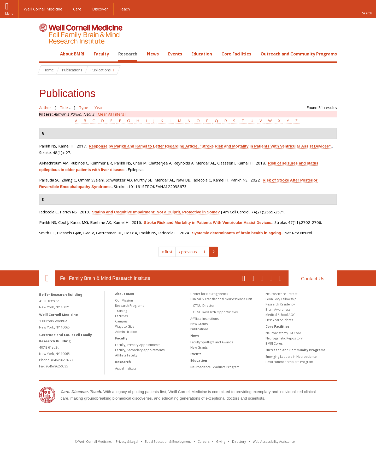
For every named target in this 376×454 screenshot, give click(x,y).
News (153, 54)
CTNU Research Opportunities (215, 312)
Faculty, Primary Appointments (137, 345)
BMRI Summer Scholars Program (289, 362)
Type (83, 107)
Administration (126, 332)
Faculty (101, 54)
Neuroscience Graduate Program (214, 367)
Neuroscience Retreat (281, 294)
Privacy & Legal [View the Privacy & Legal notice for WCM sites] (127, 441)
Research (127, 54)
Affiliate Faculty (126, 355)
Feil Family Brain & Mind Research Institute (105, 278)
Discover (100, 9)
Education (201, 54)
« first (167, 251)
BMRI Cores (274, 343)
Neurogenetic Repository (284, 338)
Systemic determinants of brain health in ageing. (237, 233)
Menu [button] (9, 13)
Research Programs (129, 305)
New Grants (199, 324)
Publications (199, 329)
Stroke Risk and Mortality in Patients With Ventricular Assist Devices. (208, 222)
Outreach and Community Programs (299, 54)
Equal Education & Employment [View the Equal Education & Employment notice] (168, 441)
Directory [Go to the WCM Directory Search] (239, 441)
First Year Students (279, 320)
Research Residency (280, 304)
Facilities (121, 316)
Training (121, 311)
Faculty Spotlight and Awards (211, 342)
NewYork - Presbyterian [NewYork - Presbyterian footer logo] (231, 422)
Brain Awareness (278, 309)
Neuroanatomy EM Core (283, 333)
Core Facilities (236, 54)
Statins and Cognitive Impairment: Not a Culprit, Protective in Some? (156, 212)
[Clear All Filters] (111, 114)
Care (77, 9)
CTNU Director (204, 305)
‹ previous (188, 251)
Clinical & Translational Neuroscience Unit (221, 299)
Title (64, 107)
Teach (124, 9)
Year (99, 107)
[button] (367, 9)
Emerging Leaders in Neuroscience (291, 356)
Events (175, 54)
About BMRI (72, 54)
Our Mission (124, 300)
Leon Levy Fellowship (281, 299)
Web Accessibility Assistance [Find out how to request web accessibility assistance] (274, 441)
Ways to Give (124, 326)
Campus (121, 321)
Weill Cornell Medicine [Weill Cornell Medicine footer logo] (150, 422)
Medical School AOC (280, 315)
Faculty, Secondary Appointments (139, 350)
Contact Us (312, 278)
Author (45, 107)
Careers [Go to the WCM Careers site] (203, 441)
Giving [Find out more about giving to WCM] (220, 441)
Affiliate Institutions (204, 318)
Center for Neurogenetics (209, 294)
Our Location (47, 278)
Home (45, 54)
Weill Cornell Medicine (43, 9)
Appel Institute (126, 368)
